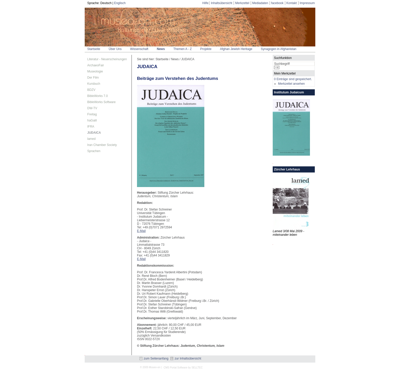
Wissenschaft (139, 49)
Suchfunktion (283, 58)
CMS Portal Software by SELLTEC (183, 367)
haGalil (92, 120)
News (161, 49)
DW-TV (92, 108)
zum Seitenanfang (154, 358)
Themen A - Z (182, 49)
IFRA (90, 126)
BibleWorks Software (101, 102)
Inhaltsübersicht (221, 3)
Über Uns (115, 49)
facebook (277, 3)
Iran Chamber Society (102, 145)
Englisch (120, 3)
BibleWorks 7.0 (97, 96)
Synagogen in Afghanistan (278, 49)
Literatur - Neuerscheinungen (107, 59)
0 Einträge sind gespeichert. (293, 79)
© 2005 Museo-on (150, 367)
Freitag (92, 114)
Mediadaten (260, 3)
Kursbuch (93, 83)
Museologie (95, 71)
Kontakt (291, 3)
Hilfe (205, 3)
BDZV (91, 90)
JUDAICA (94, 132)
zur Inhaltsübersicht (185, 358)
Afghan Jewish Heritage (236, 49)
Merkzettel (242, 3)
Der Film (93, 77)
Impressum (307, 3)
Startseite (93, 49)
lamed (91, 139)
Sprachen (93, 151)
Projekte (205, 49)
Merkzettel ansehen (291, 83)
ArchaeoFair (95, 65)
